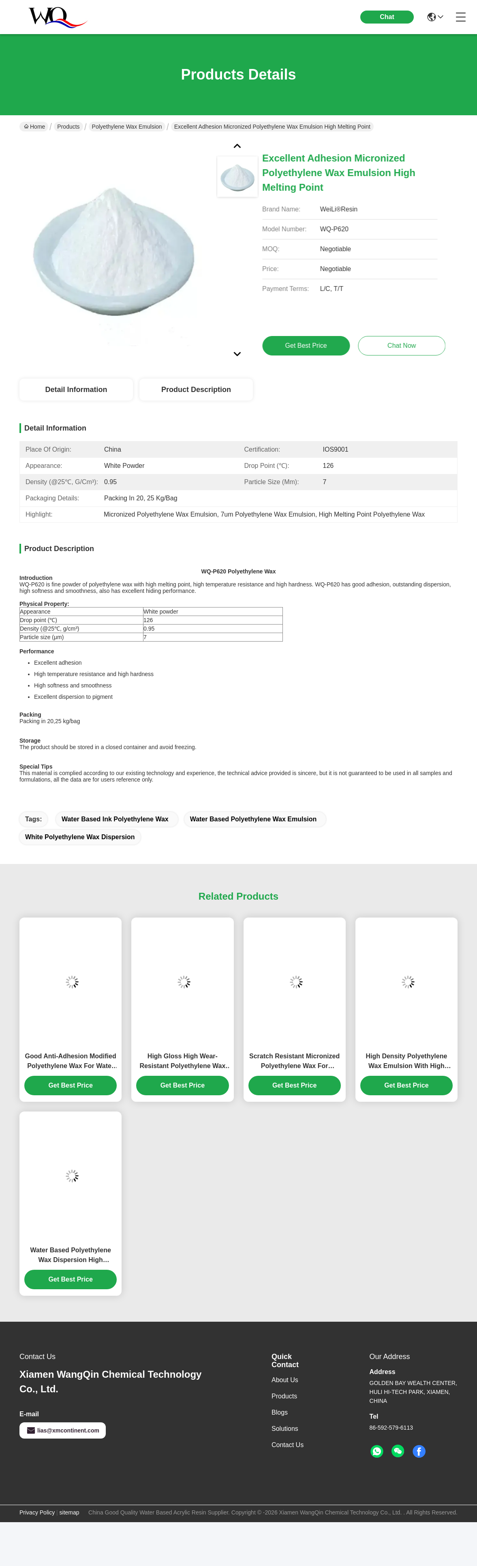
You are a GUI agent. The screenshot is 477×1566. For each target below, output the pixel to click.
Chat (387, 16)
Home (34, 126)
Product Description (196, 390)
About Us (285, 1379)
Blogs (280, 1412)
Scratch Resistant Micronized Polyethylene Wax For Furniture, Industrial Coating (294, 1062)
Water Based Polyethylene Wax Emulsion (253, 819)
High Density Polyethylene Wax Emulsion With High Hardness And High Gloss (406, 1062)
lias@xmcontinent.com (62, 1430)
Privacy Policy (37, 1512)
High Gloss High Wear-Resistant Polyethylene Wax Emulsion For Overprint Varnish (182, 1062)
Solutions (285, 1428)
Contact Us (288, 1444)
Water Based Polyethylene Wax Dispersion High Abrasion (70, 1256)
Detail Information (76, 390)
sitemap (69, 1512)
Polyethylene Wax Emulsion (127, 126)
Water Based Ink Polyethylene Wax (115, 819)
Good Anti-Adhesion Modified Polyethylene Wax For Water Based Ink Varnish (70, 1062)
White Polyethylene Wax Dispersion (80, 837)
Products (68, 126)
